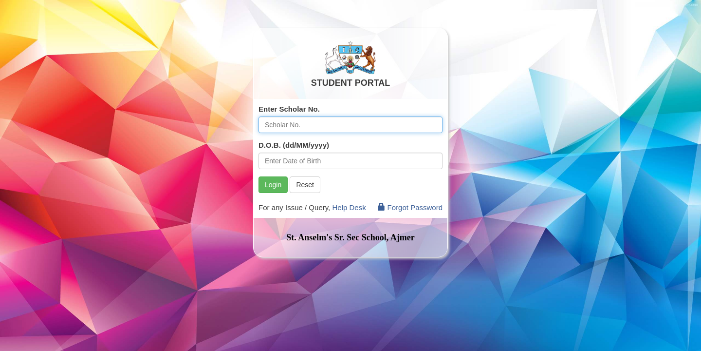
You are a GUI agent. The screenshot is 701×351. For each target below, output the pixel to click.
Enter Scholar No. (289, 109)
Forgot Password (410, 207)
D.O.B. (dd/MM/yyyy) (293, 145)
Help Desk (349, 207)
